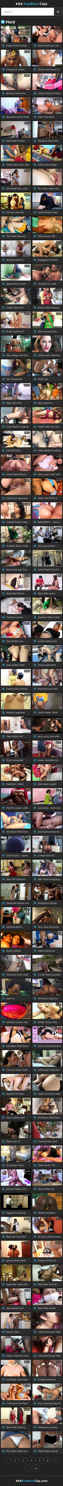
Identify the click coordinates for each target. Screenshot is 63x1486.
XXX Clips (31, 4)
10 (35, 1468)
